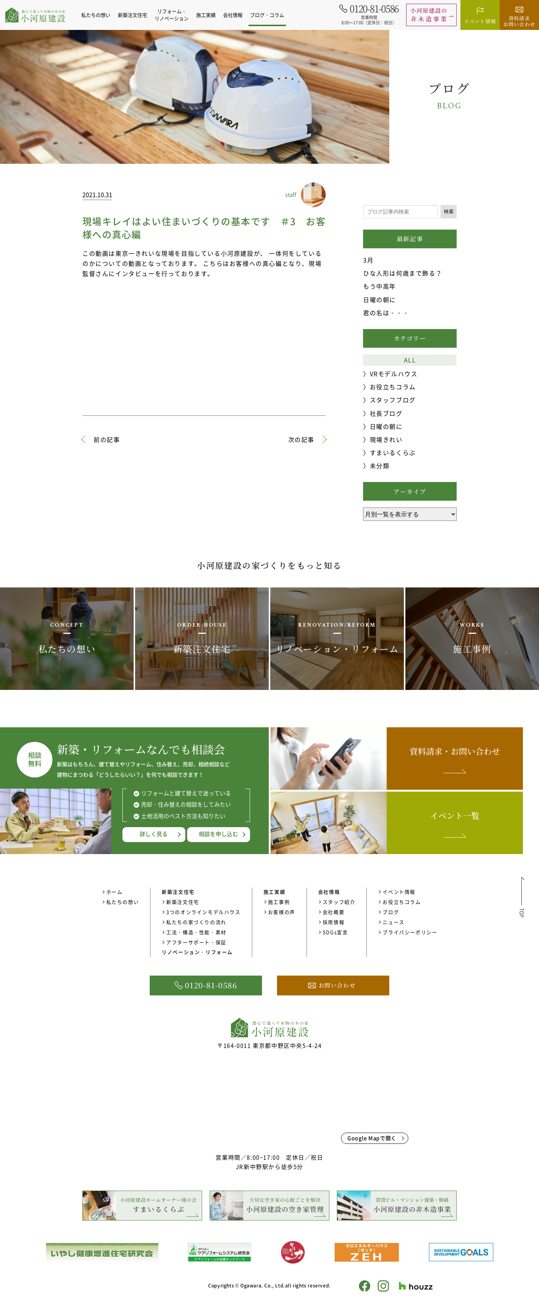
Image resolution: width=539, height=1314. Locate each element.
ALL (410, 359)
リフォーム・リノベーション (176, 14)
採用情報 (333, 921)
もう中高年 (379, 286)
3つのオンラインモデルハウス (203, 911)
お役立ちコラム (393, 386)
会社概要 (333, 911)
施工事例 (279, 901)
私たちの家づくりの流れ (196, 921)
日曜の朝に (379, 299)
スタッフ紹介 (339, 901)
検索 (449, 211)
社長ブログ (386, 413)
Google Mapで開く (371, 1138)
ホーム (114, 891)
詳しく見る (154, 834)
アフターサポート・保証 (196, 942)
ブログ (391, 911)
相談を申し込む (218, 834)
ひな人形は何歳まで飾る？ (402, 272)
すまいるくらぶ (393, 452)
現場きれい (386, 439)
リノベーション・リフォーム (197, 951)
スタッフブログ (393, 399)
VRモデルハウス (394, 373)
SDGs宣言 (335, 932)
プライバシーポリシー (410, 932)
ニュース (393, 921)
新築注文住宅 (182, 901)
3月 (368, 259)
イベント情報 (399, 891)
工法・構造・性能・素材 (196, 932)
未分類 (380, 465)
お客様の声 (281, 911)
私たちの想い (100, 14)
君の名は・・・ (386, 312)
